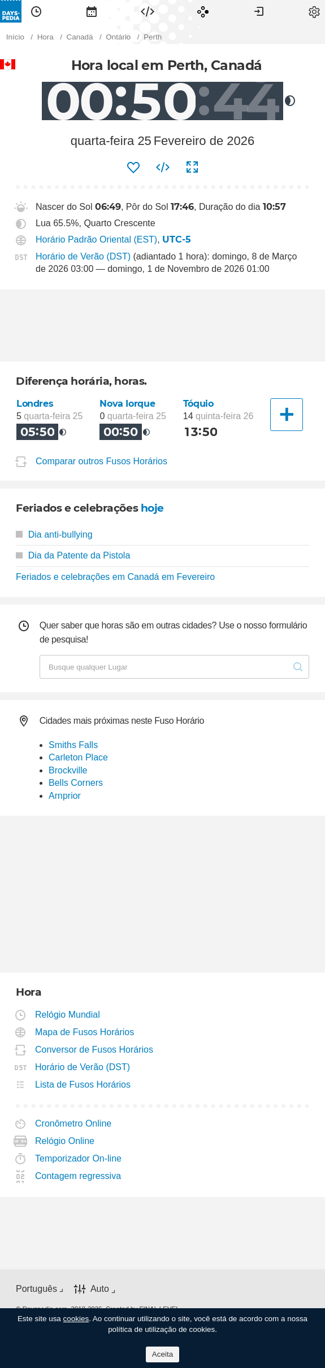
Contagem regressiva (78, 1176)
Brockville (68, 770)
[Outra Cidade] (286, 414)
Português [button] (36, 1289)
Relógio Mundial (68, 1014)
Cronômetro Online (73, 1123)
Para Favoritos (133, 167)
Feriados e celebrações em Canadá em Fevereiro (115, 577)
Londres (34, 403)
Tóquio (198, 403)
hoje (152, 508)
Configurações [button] (314, 11)
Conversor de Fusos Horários (94, 1049)
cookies (76, 1318)
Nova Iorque (127, 403)
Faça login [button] (259, 11)
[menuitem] (36, 11)
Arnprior (65, 795)
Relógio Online (65, 1141)
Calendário (91, 11)
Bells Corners (76, 783)
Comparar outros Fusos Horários (101, 461)
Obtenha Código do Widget (163, 167)
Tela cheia (192, 167)
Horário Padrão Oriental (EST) (96, 239)
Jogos (203, 11)
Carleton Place (78, 757)
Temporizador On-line (79, 1158)
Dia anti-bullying (54, 534)
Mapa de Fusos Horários (85, 1032)
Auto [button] (99, 1289)
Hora (36, 11)
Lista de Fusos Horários (83, 1084)
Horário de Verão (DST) (83, 256)
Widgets (147, 11)
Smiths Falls (73, 745)
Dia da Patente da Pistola (73, 555)
